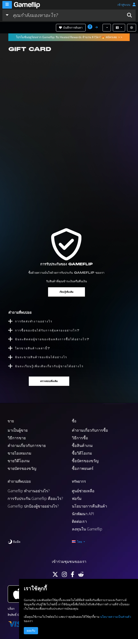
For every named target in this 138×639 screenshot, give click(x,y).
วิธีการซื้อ (80, 437)
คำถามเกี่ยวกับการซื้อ (90, 430)
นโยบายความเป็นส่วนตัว (115, 617)
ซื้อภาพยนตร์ (83, 468)
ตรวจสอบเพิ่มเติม (49, 381)
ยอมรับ (31, 631)
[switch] (14, 541)
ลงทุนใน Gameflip (87, 529)
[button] (129, 15)
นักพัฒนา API (83, 513)
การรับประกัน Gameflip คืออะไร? (35, 498)
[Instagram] (64, 575)
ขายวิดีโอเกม (19, 460)
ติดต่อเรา (79, 521)
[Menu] (7, 5)
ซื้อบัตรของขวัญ (85, 460)
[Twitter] (55, 575)
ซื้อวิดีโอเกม (82, 453)
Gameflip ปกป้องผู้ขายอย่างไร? (33, 506)
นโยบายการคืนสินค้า (89, 506)
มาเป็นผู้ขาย (18, 430)
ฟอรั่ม (77, 498)
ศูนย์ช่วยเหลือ (83, 490)
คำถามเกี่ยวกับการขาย (27, 445)
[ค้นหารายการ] (66, 15)
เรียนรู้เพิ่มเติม (66, 291)
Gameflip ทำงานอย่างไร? (29, 490)
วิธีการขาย (17, 437)
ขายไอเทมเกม (19, 453)
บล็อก (11, 609)
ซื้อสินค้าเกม (82, 445)
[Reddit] (81, 575)
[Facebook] (72, 575)
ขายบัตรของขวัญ (22, 468)
